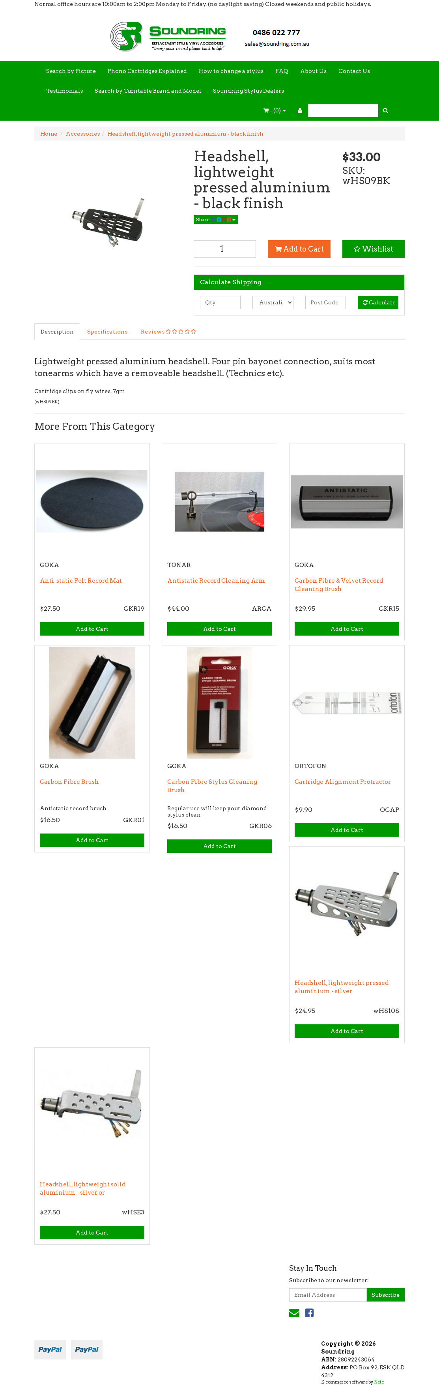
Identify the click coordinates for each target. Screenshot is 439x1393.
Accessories (83, 134)
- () (274, 110)
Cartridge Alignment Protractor (343, 781)
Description (57, 331)
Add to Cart (299, 249)
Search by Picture (71, 71)
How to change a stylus (231, 71)
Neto (379, 1382)
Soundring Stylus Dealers (248, 91)
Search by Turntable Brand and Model (148, 91)
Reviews (168, 331)
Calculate (379, 302)
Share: (215, 219)
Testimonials (64, 91)
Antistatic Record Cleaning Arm (216, 580)
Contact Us (354, 71)
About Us (313, 71)
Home (48, 134)
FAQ (281, 71)
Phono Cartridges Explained (147, 71)
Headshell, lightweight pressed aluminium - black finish (185, 134)
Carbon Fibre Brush (69, 781)
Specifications (107, 331)
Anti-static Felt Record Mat (81, 580)
